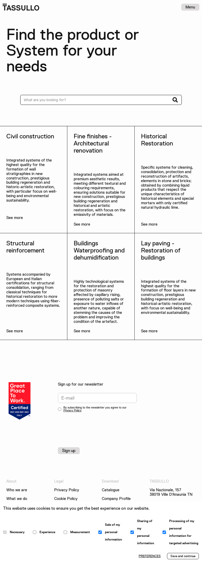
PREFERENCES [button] (150, 556)
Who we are (16, 490)
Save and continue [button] (182, 556)
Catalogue (110, 490)
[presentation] (98, 426)
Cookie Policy (66, 498)
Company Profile (116, 499)
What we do (16, 499)
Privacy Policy (72, 410)
